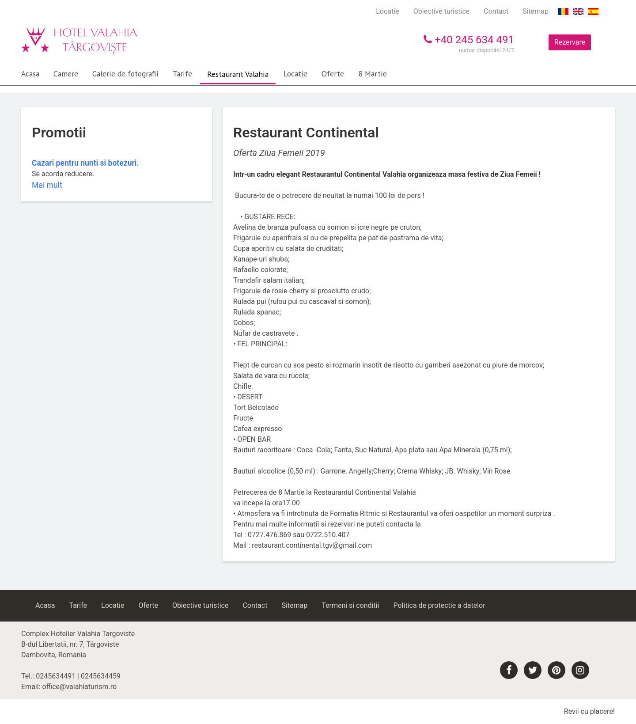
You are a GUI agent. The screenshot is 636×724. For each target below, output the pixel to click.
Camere (65, 73)
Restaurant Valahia (238, 74)
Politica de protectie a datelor (439, 605)
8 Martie (372, 73)
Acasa (30, 73)
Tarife (182, 73)
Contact (496, 11)
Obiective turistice (441, 11)
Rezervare (569, 42)
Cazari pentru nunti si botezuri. (85, 163)
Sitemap (535, 11)
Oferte (333, 73)
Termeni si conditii (350, 605)
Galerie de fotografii (125, 73)
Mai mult (47, 185)
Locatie (387, 11)
